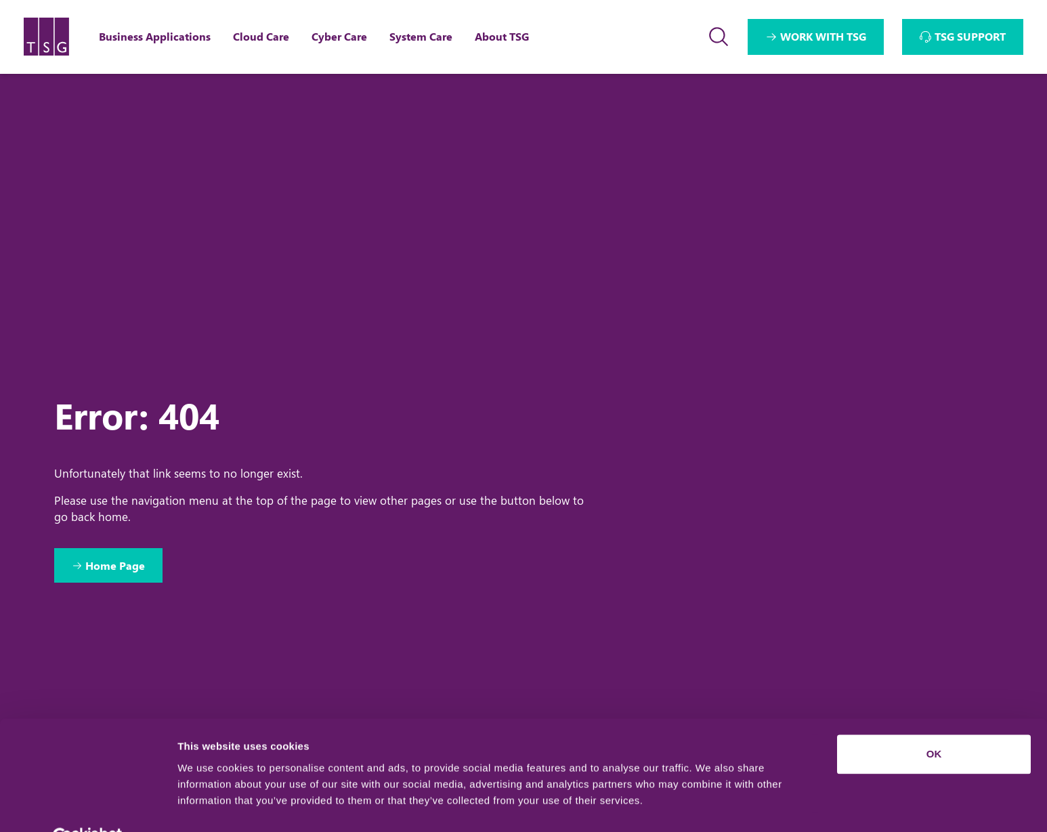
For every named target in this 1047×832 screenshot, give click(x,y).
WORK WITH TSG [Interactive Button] (823, 36)
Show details (208, 805)
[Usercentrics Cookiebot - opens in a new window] (87, 805)
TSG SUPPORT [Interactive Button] (970, 36)
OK (934, 722)
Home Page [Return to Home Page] (116, 565)
